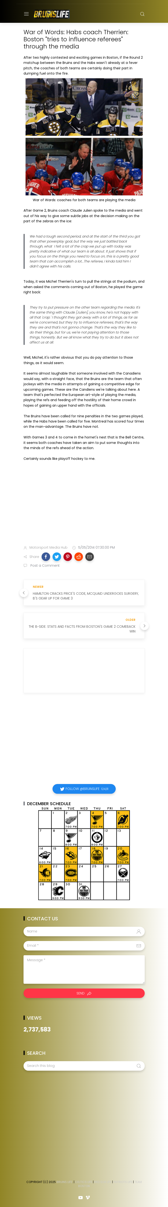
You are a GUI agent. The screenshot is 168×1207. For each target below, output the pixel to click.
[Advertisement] (84, 504)
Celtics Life (83, 1182)
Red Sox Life (102, 1182)
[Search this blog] (84, 1066)
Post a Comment (44, 565)
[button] (46, 556)
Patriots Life (123, 1182)
